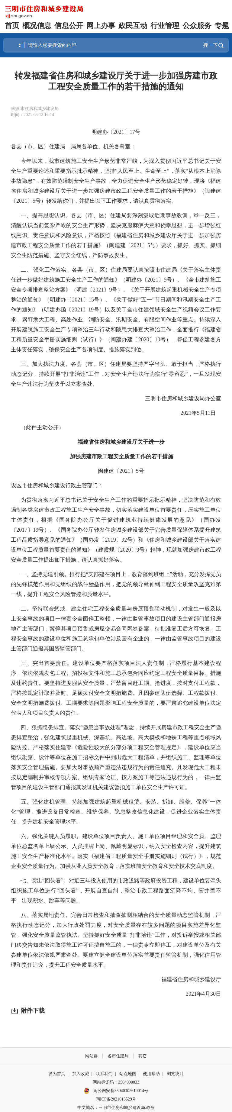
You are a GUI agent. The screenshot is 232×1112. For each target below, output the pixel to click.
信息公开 (68, 26)
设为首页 (56, 1074)
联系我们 (104, 1074)
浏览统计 (175, 1074)
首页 (12, 26)
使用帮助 (151, 1074)
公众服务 (196, 26)
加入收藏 (80, 1074)
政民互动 (132, 26)
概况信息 (36, 26)
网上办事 (100, 26)
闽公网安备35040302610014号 (116, 1091)
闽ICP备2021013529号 (116, 1099)
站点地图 (127, 1074)
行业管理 (164, 26)
